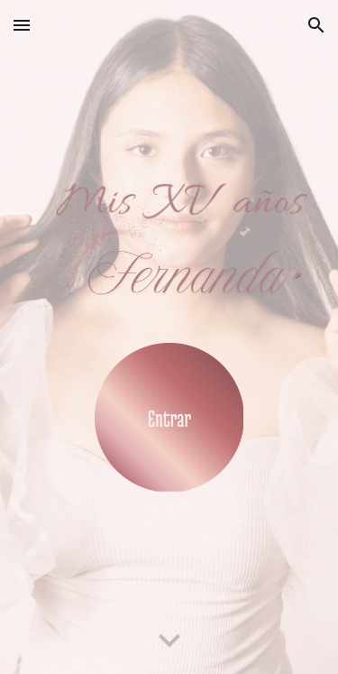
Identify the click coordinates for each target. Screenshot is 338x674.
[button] (21, 25)
